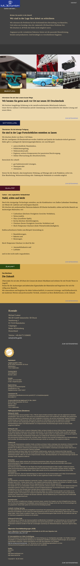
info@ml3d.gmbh (15, 338)
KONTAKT (74, 3)
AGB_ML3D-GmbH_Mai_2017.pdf (17, 533)
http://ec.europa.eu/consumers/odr (17, 543)
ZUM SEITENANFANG (71, 118)
